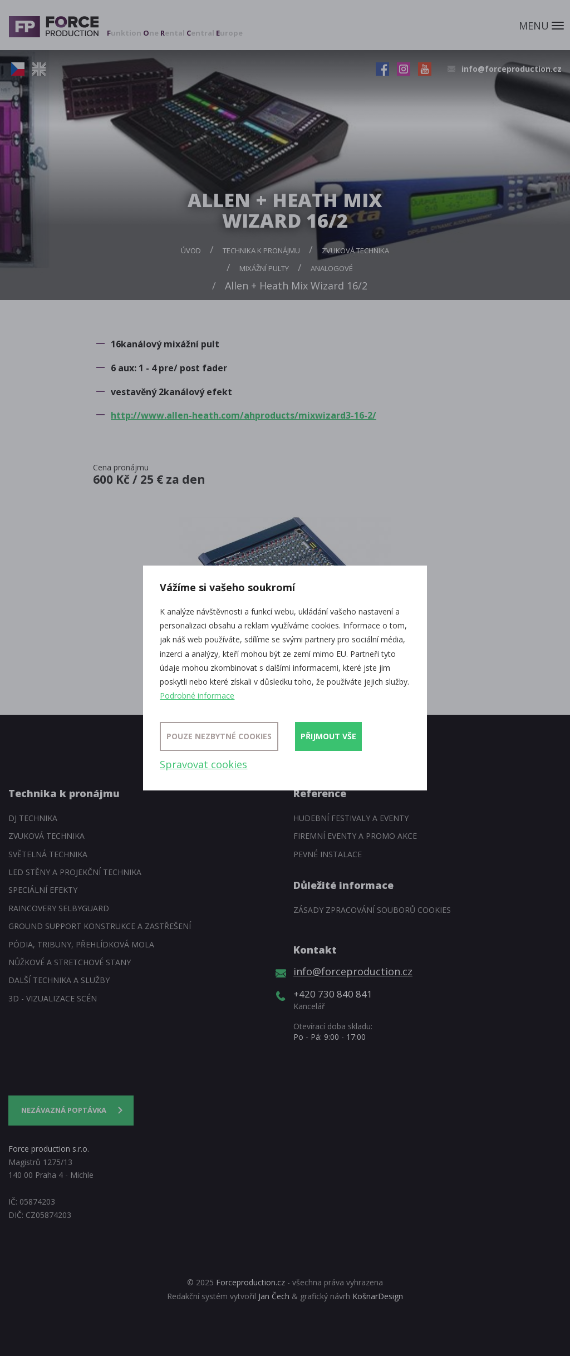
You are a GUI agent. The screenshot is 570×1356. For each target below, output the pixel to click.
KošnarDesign (377, 1296)
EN (39, 69)
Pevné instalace (327, 854)
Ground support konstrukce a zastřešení (99, 926)
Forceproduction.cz (250, 1282)
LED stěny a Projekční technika (74, 872)
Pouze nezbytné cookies (219, 736)
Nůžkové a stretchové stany (69, 962)
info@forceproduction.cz (511, 68)
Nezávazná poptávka (63, 1110)
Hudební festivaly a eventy (351, 818)
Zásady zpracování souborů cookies (372, 910)
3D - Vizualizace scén (52, 998)
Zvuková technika (355, 250)
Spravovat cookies (203, 764)
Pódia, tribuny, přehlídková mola (81, 944)
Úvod (191, 250)
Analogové (332, 268)
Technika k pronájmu (261, 250)
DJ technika (32, 818)
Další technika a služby (59, 980)
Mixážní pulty (264, 268)
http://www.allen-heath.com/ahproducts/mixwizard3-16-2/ (243, 415)
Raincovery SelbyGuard (58, 908)
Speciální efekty (42, 890)
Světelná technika (47, 854)
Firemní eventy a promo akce (355, 836)
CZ (17, 69)
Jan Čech (273, 1296)
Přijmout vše (328, 736)
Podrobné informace (197, 695)
